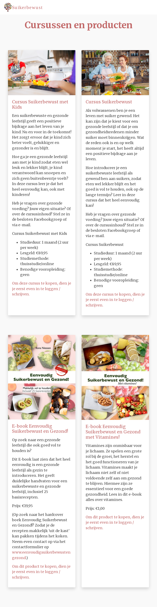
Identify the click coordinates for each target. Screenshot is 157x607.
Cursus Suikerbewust (109, 102)
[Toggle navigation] (148, 7)
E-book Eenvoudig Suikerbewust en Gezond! (40, 428)
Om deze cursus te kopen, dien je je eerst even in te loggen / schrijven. (41, 288)
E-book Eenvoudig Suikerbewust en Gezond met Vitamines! (113, 432)
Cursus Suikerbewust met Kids (40, 104)
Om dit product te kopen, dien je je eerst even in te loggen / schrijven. (41, 572)
